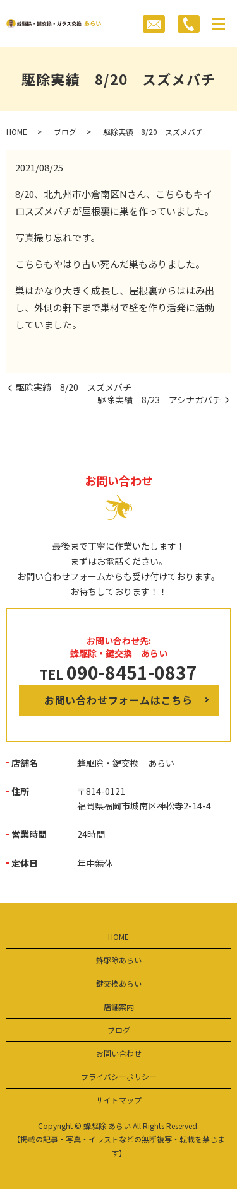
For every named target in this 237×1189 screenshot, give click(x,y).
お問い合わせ (119, 1053)
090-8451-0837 (131, 672)
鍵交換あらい (119, 983)
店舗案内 (119, 1006)
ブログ (65, 131)
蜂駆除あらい (119, 959)
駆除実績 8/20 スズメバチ (73, 387)
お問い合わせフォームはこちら (118, 699)
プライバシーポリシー (119, 1076)
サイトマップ (119, 1099)
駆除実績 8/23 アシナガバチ (159, 400)
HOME (16, 131)
